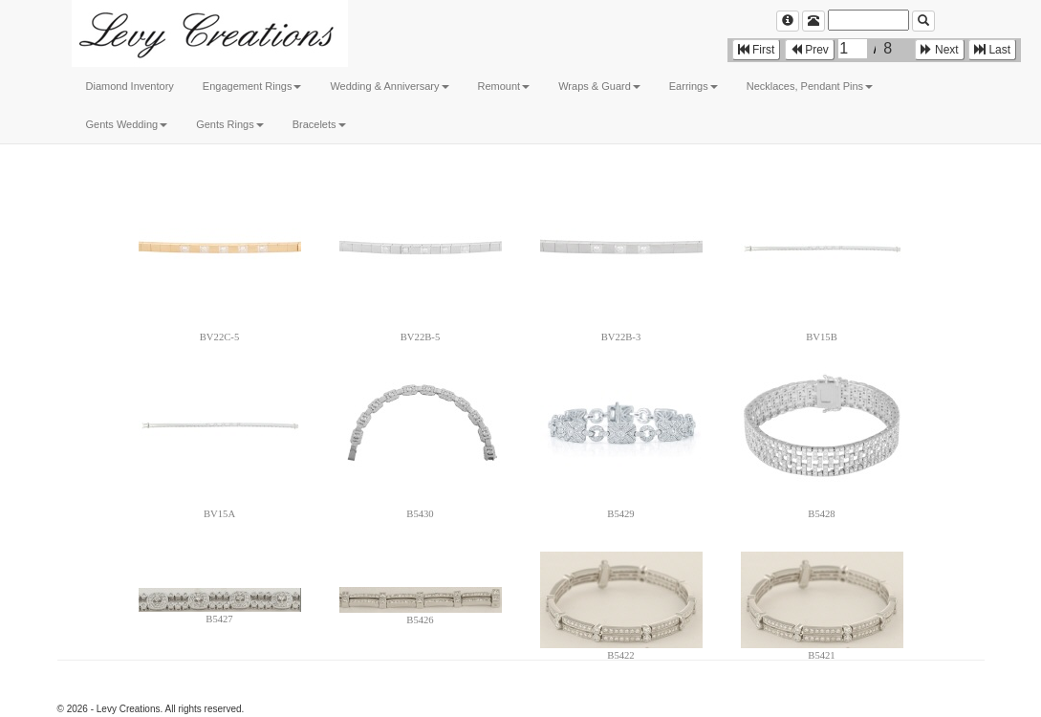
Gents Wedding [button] (127, 124)
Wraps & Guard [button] (599, 86)
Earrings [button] (693, 86)
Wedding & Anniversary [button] (389, 86)
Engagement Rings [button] (252, 86)
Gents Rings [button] (230, 124)
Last (992, 49)
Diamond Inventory (130, 86)
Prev (810, 49)
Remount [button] (504, 86)
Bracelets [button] (319, 124)
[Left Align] (787, 21)
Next (940, 49)
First (756, 49)
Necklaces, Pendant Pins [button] (810, 86)
